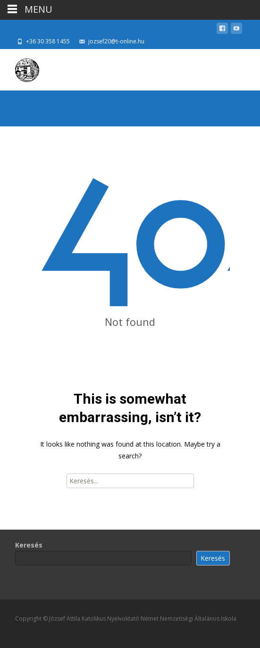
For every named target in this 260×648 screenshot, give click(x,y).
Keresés (28, 544)
